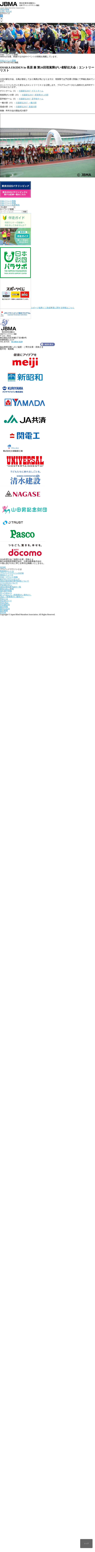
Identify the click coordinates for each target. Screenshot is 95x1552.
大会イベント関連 (8, 60)
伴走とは (4, 599)
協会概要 (4, 610)
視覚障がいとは (7, 571)
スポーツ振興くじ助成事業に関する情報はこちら (52, 308)
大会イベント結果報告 (10, 205)
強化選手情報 (6, 591)
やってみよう (6, 593)
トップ (86, 1543)
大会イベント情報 (8, 201)
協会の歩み (5, 609)
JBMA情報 (4, 9)
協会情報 (4, 607)
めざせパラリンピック (10, 579)
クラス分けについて (9, 583)
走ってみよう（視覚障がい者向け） (16, 595)
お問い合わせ (6, 11)
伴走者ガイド (6, 601)
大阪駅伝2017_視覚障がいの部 (35, 95)
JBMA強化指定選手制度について (14, 581)
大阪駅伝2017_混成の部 (26, 107)
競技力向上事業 (7, 589)
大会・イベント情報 (9, 577)
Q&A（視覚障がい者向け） (12, 597)
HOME (3, 567)
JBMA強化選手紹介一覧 (10, 587)
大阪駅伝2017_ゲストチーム (31, 91)
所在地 (3, 612)
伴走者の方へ (6, 585)
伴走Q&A (4, 603)
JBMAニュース (6, 575)
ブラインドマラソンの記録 (12, 573)
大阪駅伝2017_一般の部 (26, 103)
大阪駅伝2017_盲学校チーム (31, 99)
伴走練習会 (5, 605)
